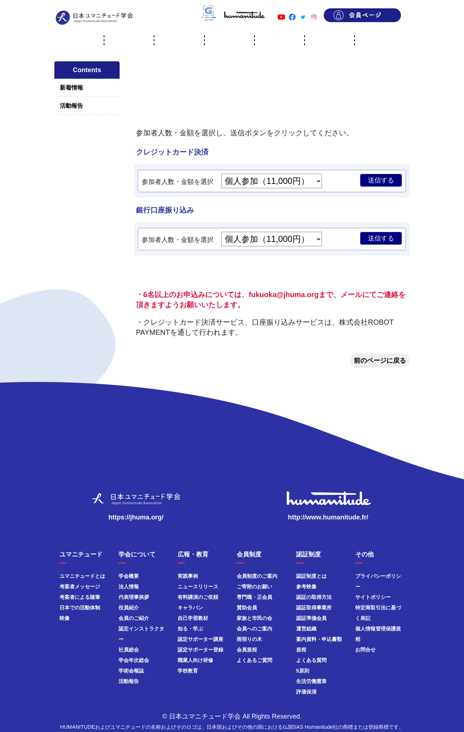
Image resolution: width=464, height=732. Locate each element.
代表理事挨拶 (134, 597)
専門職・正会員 (254, 597)
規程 (301, 650)
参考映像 (306, 586)
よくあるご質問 (254, 660)
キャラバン (190, 607)
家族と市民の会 (254, 618)
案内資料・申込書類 (319, 639)
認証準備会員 (311, 618)
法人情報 (129, 586)
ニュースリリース (198, 586)
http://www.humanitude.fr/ (328, 517)
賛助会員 (247, 607)
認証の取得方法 (314, 597)
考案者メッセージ (79, 586)
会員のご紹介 (134, 618)
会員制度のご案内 (257, 576)
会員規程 (247, 650)
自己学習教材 (193, 618)
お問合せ (365, 650)
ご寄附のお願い (254, 586)
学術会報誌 (131, 671)
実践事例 (188, 576)
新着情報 (71, 88)
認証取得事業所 (314, 607)
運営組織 (306, 629)
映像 (64, 618)
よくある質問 (311, 660)
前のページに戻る (380, 360)
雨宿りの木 (249, 639)
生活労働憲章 (311, 681)
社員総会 (129, 650)
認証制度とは (311, 576)
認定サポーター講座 (200, 639)
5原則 (302, 671)
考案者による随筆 (79, 597)
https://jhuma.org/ (135, 517)
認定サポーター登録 (200, 650)
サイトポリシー (373, 597)
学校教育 (188, 671)
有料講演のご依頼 (198, 597)
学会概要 (129, 576)
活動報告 (71, 106)
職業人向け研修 (195, 660)
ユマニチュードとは (82, 576)
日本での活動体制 (79, 607)
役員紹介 (129, 607)
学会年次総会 (134, 660)
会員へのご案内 (254, 629)
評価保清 (306, 692)
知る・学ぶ (190, 629)
